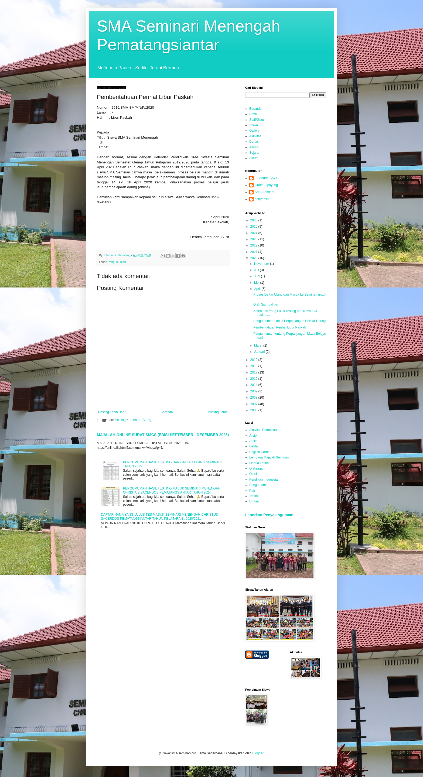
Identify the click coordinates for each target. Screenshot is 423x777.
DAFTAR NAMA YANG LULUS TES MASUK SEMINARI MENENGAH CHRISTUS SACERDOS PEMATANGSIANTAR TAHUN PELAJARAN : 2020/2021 (159, 516)
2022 (254, 245)
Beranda (167, 412)
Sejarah (254, 153)
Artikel (253, 441)
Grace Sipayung (266, 185)
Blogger (257, 753)
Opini (253, 474)
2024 (254, 233)
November (262, 264)
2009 (254, 391)
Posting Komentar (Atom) (133, 420)
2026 (254, 220)
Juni (257, 276)
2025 (254, 226)
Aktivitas (255, 136)
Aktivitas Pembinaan (264, 430)
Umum (254, 501)
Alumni (254, 147)
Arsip (253, 435)
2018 (254, 366)
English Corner (260, 452)
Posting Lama (218, 412)
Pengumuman (117, 261)
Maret (258, 345)
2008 (254, 397)
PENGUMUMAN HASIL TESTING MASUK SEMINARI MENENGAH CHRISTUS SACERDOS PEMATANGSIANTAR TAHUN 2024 (171, 490)
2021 (254, 252)
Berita (253, 446)
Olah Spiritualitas (265, 304)
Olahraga (255, 468)
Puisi (252, 490)
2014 (254, 385)
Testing (254, 496)
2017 (254, 372)
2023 (254, 239)
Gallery (254, 130)
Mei (257, 283)
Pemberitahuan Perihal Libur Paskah (279, 327)
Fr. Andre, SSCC (267, 178)
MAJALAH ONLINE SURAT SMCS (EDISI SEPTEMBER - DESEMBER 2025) (163, 435)
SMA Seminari (265, 192)
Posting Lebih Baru (111, 412)
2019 (254, 360)
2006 (254, 410)
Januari (260, 352)
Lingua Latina (259, 463)
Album (253, 158)
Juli (257, 270)
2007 (254, 404)
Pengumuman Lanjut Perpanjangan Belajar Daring (289, 321)
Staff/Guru (256, 120)
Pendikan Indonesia (263, 479)
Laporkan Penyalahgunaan (269, 515)
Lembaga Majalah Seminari (269, 457)
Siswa (253, 125)
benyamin (262, 199)
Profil (253, 114)
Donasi (254, 141)
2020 (254, 258)
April (257, 289)
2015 (254, 379)
